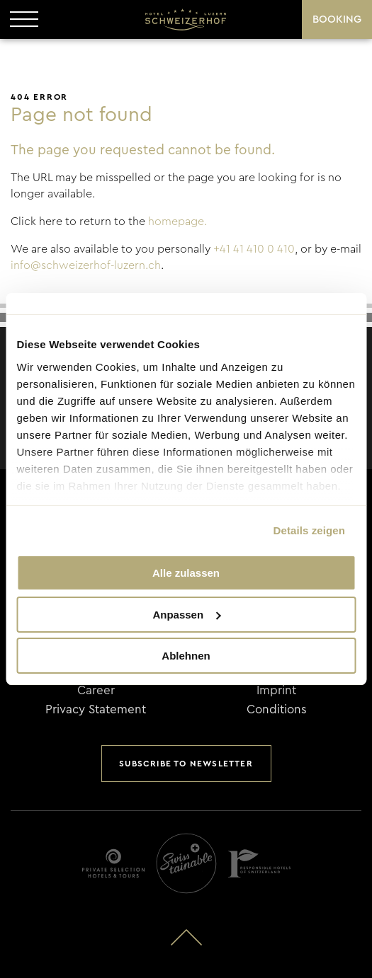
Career (96, 690)
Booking (336, 19)
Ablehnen (186, 656)
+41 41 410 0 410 (254, 249)
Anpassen (186, 615)
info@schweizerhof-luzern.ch (86, 265)
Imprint (276, 690)
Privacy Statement (95, 709)
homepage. (177, 221)
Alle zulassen (186, 573)
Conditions (277, 709)
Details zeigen (309, 530)
